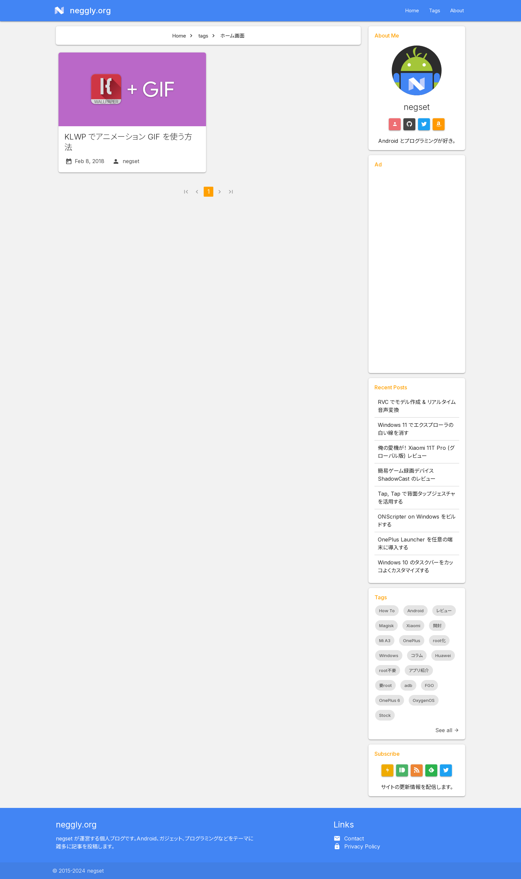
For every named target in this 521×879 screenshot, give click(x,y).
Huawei (443, 655)
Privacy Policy (362, 846)
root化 (439, 640)
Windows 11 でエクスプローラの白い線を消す (415, 429)
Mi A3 (384, 640)
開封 (437, 625)
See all (447, 730)
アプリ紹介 (419, 670)
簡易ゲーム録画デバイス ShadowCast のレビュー (407, 474)
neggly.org (76, 825)
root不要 (387, 670)
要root (385, 685)
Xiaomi (413, 625)
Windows (388, 655)
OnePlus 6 (389, 700)
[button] (186, 192)
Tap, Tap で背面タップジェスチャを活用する (416, 497)
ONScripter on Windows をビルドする (417, 520)
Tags (434, 10)
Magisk (386, 625)
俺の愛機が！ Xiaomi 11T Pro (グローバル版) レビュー (416, 451)
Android (415, 610)
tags (203, 36)
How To (387, 610)
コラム (417, 655)
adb (408, 685)
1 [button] (208, 191)
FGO (429, 685)
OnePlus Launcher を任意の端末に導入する (415, 543)
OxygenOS (424, 700)
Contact (354, 838)
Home (412, 10)
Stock (385, 715)
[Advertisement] (416, 268)
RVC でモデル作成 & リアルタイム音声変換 (417, 406)
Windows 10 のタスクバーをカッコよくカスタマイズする (415, 566)
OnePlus (411, 640)
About (457, 10)
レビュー (444, 610)
